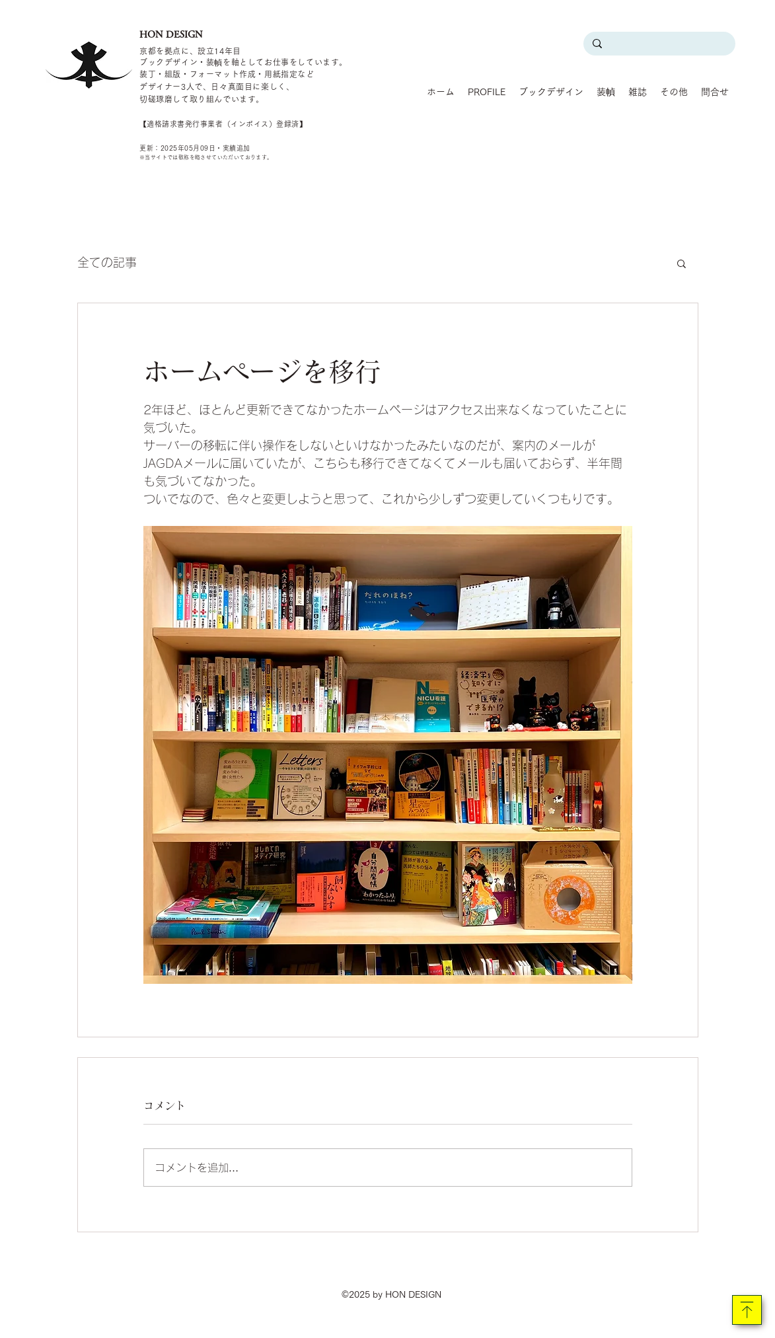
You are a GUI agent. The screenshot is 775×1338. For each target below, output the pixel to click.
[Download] (747, 1310)
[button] (681, 263)
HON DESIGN (171, 34)
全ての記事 (107, 262)
